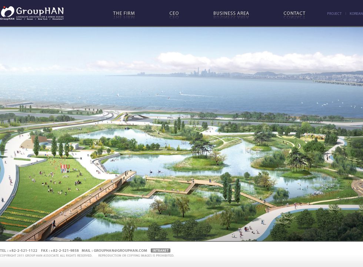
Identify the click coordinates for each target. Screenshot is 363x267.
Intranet (161, 250)
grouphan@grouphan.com (120, 250)
